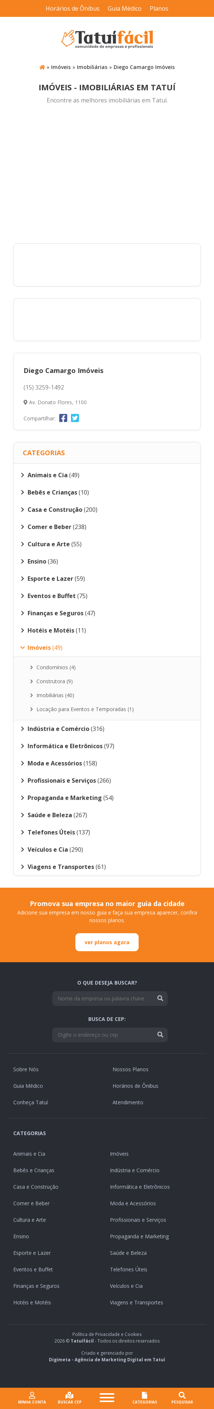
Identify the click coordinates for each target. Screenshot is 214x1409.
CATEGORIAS (144, 1398)
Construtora (51, 681)
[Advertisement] (107, 174)
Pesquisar (182, 1398)
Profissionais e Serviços (138, 1219)
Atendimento (128, 1102)
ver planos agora (107, 942)
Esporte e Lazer (32, 1252)
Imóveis (61, 67)
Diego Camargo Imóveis (144, 67)
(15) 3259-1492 (44, 387)
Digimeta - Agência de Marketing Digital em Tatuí (107, 1360)
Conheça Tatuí (30, 1102)
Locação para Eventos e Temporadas (82, 709)
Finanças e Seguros (36, 1285)
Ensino (21, 1236)
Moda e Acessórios (133, 1203)
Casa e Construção (35, 1186)
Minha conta (32, 1398)
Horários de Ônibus (73, 8)
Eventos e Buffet (33, 1269)
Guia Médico (125, 8)
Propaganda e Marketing (139, 1236)
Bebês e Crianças (33, 1170)
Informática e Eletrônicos (140, 1186)
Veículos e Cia (126, 1285)
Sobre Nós (26, 1069)
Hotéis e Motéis (32, 1302)
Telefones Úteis (128, 1269)
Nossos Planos (131, 1069)
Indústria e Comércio (135, 1170)
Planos (159, 8)
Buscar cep (70, 1398)
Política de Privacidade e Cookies (107, 1334)
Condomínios (53, 667)
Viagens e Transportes (136, 1302)
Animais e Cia (29, 1153)
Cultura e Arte (29, 1219)
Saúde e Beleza (128, 1252)
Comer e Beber (31, 1203)
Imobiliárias (92, 67)
